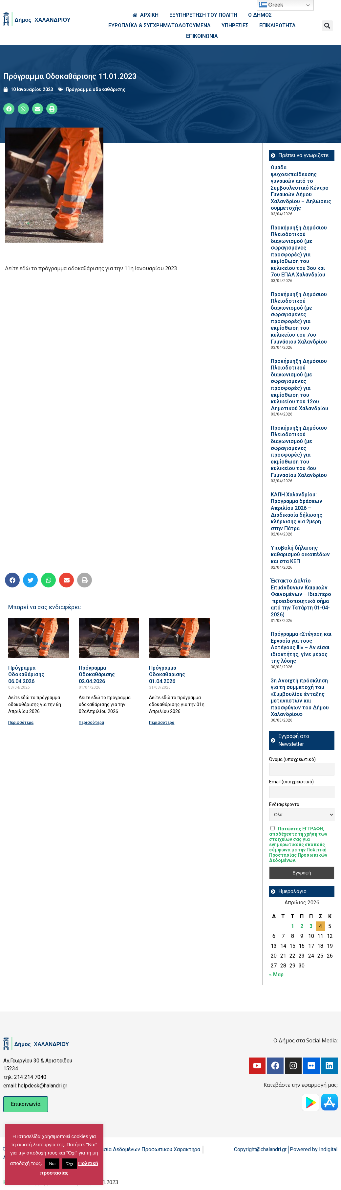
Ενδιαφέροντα (284, 804)
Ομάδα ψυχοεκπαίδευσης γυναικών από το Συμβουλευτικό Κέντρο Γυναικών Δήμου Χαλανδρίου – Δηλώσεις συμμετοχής (301, 187)
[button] (327, 25)
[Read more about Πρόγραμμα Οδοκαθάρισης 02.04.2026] (109, 638)
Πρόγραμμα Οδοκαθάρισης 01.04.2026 (167, 674)
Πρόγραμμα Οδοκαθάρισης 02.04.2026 (97, 674)
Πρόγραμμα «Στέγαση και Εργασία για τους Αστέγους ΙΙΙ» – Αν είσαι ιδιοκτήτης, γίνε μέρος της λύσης (301, 647)
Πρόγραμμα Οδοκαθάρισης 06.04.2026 (26, 674)
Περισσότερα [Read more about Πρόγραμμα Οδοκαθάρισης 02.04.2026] (91, 722)
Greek (271, 5)
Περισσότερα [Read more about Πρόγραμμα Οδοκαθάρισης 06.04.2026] (20, 722)
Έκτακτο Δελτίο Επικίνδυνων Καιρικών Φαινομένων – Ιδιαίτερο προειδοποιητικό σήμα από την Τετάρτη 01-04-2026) (301, 598)
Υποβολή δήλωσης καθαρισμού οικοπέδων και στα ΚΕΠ (300, 554)
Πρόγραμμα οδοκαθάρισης (95, 89)
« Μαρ (276, 974)
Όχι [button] (69, 1163)
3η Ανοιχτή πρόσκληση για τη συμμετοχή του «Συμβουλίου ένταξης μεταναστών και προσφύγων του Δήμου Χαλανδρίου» (300, 698)
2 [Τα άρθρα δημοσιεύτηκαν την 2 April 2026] (301, 926)
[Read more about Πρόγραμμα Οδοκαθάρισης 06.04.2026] (38, 638)
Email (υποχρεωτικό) (291, 781)
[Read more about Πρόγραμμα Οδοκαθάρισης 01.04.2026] (179, 638)
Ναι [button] (52, 1163)
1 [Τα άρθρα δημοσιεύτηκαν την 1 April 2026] (292, 926)
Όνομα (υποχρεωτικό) (292, 759)
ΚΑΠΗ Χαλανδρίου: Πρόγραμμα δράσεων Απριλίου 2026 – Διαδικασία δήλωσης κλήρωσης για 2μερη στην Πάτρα (296, 511)
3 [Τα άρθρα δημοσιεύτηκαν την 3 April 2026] (310, 926)
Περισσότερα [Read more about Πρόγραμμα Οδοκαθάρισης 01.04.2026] (161, 722)
